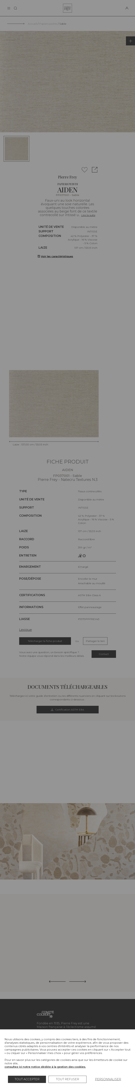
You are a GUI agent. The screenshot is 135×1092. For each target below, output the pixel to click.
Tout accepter (27, 1079)
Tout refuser (67, 1079)
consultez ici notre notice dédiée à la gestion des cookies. (45, 1066)
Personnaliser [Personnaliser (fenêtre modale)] (108, 1079)
